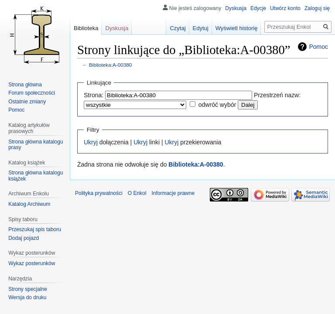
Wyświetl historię (236, 28)
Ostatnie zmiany (27, 102)
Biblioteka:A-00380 (110, 65)
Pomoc (318, 46)
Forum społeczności (31, 93)
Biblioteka (86, 28)
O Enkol (137, 193)
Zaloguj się (317, 8)
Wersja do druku (27, 297)
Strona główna (25, 85)
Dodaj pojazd (23, 238)
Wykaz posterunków (31, 263)
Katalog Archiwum (29, 204)
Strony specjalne (27, 289)
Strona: (93, 95)
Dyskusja (235, 8)
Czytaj (177, 28)
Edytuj (201, 28)
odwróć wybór (217, 104)
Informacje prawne (173, 193)
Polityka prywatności (99, 193)
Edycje (258, 8)
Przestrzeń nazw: (277, 95)
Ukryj (91, 142)
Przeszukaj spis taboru (34, 229)
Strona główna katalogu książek (35, 176)
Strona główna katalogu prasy (35, 145)
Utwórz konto (285, 8)
